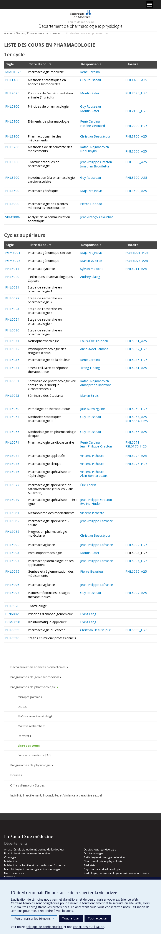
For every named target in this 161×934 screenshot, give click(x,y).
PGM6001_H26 (137, 252)
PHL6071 (12, 442)
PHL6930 (12, 638)
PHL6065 (12, 431)
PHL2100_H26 (136, 111)
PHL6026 (12, 330)
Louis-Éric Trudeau (94, 341)
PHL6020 (12, 276)
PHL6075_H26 (136, 463)
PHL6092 (12, 544)
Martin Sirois (89, 395)
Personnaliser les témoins (34, 918)
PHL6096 (12, 584)
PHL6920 (12, 606)
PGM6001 (12, 252)
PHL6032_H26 (136, 349)
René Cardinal (90, 72)
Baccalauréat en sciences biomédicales (38, 667)
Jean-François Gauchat (96, 217)
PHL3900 (12, 204)
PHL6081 (12, 513)
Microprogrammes (30, 697)
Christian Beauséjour (95, 136)
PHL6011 (12, 268)
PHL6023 (12, 308)
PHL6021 (12, 287)
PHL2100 (12, 106)
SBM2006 (12, 217)
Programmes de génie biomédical (34, 677)
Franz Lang (88, 614)
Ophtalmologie (93, 853)
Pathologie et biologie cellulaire (104, 857)
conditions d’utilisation (88, 927)
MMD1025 (13, 72)
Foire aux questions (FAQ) (34, 755)
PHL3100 (12, 136)
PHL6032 (12, 349)
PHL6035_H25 (136, 359)
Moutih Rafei (89, 93)
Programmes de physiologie (30, 765)
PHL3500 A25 (136, 177)
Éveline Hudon (90, 503)
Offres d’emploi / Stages (27, 785)
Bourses (16, 775)
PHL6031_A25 (136, 341)
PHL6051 (12, 381)
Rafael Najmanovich (94, 147)
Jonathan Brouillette (95, 166)
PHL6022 (12, 298)
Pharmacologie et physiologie (103, 861)
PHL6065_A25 (136, 431)
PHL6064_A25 (136, 417)
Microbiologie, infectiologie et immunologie (32, 869)
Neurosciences (14, 873)
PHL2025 (12, 93)
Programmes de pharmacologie (46, 33)
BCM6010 (12, 622)
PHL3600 (12, 190)
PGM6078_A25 (136, 260)
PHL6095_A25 (136, 571)
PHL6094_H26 (136, 561)
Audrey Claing (90, 276)
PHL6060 (12, 408)
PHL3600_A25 (136, 190)
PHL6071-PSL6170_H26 (136, 444)
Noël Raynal (88, 151)
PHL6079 (12, 499)
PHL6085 (12, 531)
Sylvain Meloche (91, 268)
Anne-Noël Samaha (94, 349)
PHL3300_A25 (136, 162)
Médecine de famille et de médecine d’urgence (35, 865)
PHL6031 (12, 341)
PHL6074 (12, 455)
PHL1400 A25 (136, 80)
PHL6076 (12, 471)
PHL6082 (12, 521)
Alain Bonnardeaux (94, 475)
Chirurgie (10, 857)
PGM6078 (12, 260)
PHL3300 (12, 162)
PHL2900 (12, 121)
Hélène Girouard (92, 125)
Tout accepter (98, 918)
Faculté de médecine (81, 22)
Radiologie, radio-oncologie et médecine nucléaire (116, 873)
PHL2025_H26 (136, 93)
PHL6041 (12, 367)
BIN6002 (12, 614)
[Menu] (149, 4)
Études (20, 33)
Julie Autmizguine (92, 408)
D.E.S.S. (22, 707)
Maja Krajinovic (91, 190)
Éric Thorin (88, 485)
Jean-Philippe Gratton (96, 162)
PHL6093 (12, 553)
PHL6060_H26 (136, 408)
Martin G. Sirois (91, 260)
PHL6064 (12, 417)
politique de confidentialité (44, 927)
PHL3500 (12, 177)
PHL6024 (12, 319)
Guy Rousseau (90, 80)
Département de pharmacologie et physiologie (80, 26)
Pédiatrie (90, 865)
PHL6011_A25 (136, 268)
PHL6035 (12, 359)
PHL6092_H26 (136, 544)
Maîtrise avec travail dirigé (35, 716)
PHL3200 (12, 147)
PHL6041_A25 (136, 367)
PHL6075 (12, 463)
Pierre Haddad (91, 204)
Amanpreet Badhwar (95, 385)
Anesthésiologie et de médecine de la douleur (34, 849)
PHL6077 (12, 485)
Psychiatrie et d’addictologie (102, 869)
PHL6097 (12, 592)
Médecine (10, 861)
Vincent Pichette (92, 455)
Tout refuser (71, 918)
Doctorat (23, 736)
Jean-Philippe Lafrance (96, 521)
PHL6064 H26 (136, 421)
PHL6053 (12, 395)
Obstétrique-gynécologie (100, 849)
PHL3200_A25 (136, 151)
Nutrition (9, 877)
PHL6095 (12, 571)
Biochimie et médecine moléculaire (27, 853)
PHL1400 (12, 80)
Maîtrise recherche (30, 726)
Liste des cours (29, 745)
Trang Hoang (90, 367)
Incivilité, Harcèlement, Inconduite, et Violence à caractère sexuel (56, 795)
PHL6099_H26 (136, 630)
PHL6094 (12, 561)
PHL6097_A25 (136, 592)
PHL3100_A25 (136, 136)
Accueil (8, 33)
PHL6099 (12, 630)
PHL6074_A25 (136, 455)
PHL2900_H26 (136, 125)
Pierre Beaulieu (91, 571)
